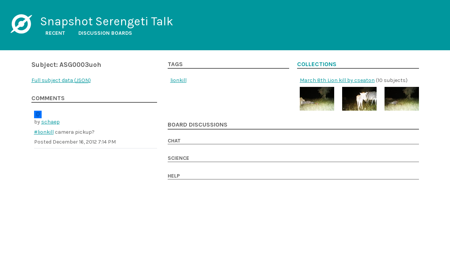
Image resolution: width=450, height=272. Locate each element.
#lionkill (44, 132)
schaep (50, 122)
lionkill (178, 80)
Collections (316, 64)
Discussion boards (105, 33)
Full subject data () (61, 80)
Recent (55, 33)
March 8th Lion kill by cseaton (337, 80)
